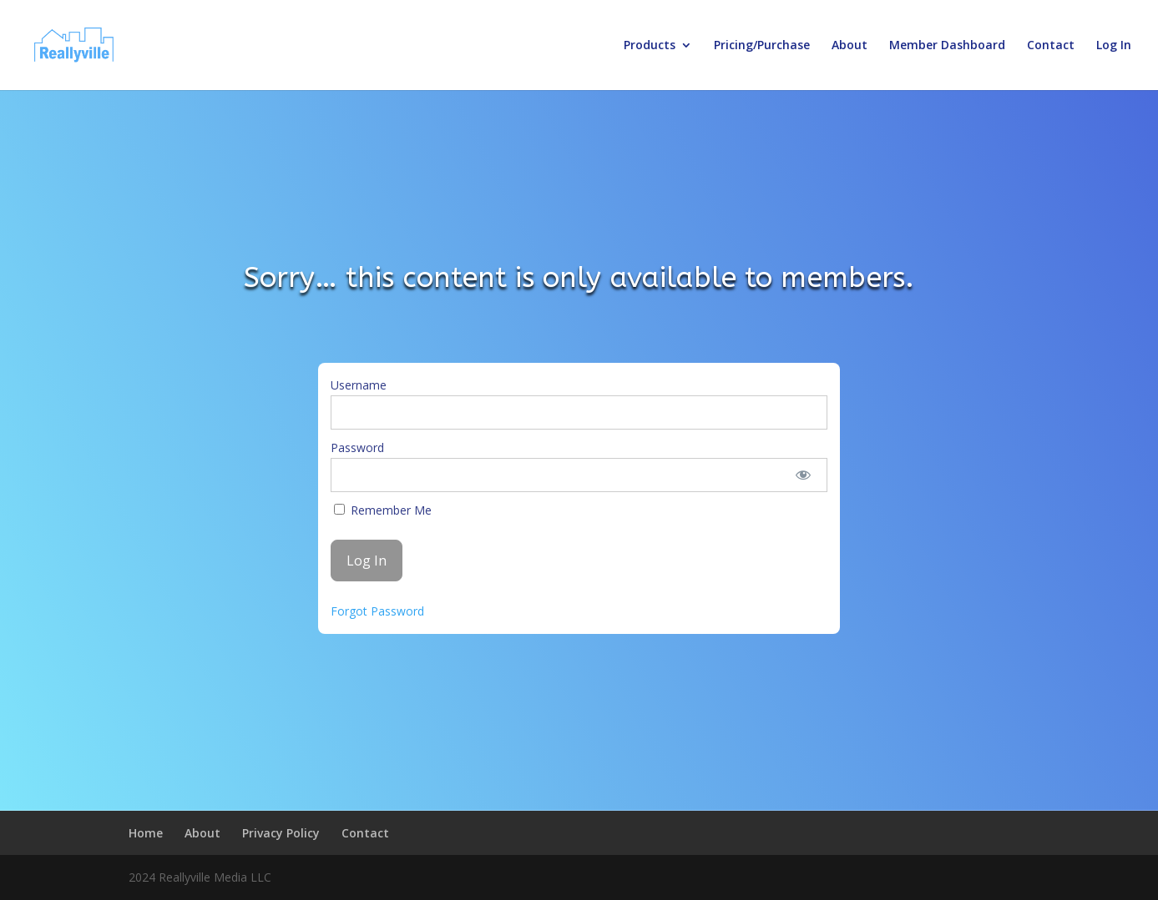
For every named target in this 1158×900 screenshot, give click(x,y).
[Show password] (803, 475)
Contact (1051, 46)
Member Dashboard (947, 46)
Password (357, 447)
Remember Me (383, 510)
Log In (1113, 46)
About (849, 46)
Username (359, 385)
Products (649, 46)
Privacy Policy (281, 833)
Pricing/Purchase (762, 46)
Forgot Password (377, 611)
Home (146, 833)
